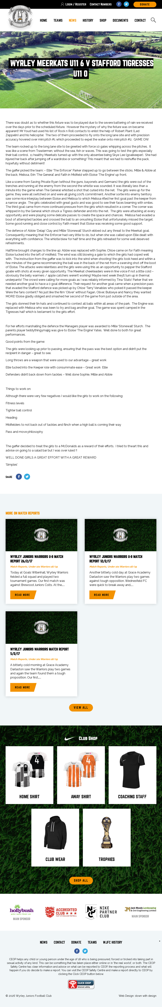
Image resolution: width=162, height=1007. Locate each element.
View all (81, 707)
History (88, 20)
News (72, 20)
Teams (58, 20)
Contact (140, 20)
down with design (145, 995)
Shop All (81, 880)
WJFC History (112, 942)
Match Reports (18, 566)
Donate (76, 942)
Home (43, 20)
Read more (22, 595)
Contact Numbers (101, 4)
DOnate (145, 4)
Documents (120, 20)
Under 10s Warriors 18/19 (43, 566)
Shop (103, 20)
